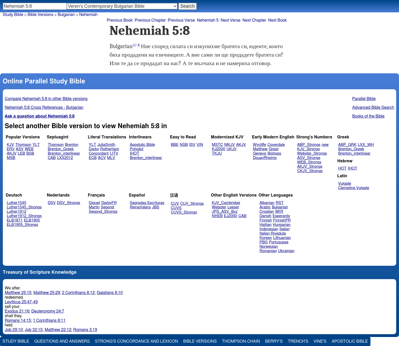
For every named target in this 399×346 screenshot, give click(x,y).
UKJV (231, 149)
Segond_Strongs (103, 212)
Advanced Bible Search (373, 107)
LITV (114, 153)
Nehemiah (88, 15)
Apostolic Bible (350, 341)
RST (280, 203)
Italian (284, 229)
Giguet (94, 203)
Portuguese (278, 242)
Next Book (277, 20)
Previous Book (120, 20)
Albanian (267, 203)
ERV (10, 149)
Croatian (267, 212)
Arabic (265, 207)
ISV (192, 145)
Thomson (23, 145)
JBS (155, 207)
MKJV (229, 145)
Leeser (233, 207)
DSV (52, 203)
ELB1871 (15, 220)
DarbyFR (109, 203)
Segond (107, 207)
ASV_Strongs (308, 158)
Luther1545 (16, 203)
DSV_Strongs (68, 203)
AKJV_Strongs (309, 166)
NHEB (217, 216)
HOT (342, 168)
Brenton (71, 145)
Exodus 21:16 (17, 311)
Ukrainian (286, 251)
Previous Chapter (150, 20)
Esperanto (281, 216)
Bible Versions (40, 15)
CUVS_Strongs (184, 212)
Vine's (320, 341)
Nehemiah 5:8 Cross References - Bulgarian (44, 107)
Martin (94, 207)
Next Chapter (254, 20)
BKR (279, 212)
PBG (264, 242)
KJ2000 (218, 149)
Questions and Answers (62, 341)
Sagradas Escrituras (147, 203)
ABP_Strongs (308, 145)
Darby (94, 149)
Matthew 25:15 (18, 293)
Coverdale (276, 145)
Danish (265, 216)
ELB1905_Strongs (22, 225)
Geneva (259, 153)
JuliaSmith (106, 145)
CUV (175, 204)
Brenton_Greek (61, 149)
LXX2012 (65, 158)
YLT (36, 145)
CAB (52, 158)
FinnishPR (282, 220)
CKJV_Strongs (310, 171)
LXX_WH (366, 145)
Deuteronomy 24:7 (47, 311)
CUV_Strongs (192, 204)
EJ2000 (230, 216)
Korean (266, 238)
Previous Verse (181, 20)
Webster (219, 207)
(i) (135, 45)
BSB (30, 153)
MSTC (217, 145)
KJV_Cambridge (226, 203)
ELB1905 (32, 220)
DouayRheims (265, 158)
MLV (111, 158)
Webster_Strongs (312, 153)
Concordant (98, 153)
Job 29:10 (14, 330)
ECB (92, 158)
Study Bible (13, 15)
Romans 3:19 (85, 330)
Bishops (274, 153)
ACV (102, 158)
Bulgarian (280, 207)
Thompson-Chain (241, 341)
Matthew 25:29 (46, 293)
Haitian (266, 225)
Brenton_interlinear (64, 153)
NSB (184, 145)
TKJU (217, 153)
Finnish (266, 220)
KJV (10, 145)
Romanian (268, 251)
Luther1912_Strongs (24, 216)
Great (273, 149)
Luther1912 (16, 212)
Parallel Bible (364, 99)
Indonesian (269, 229)
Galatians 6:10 (110, 293)
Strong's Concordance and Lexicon (136, 341)
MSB (11, 158)
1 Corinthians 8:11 (49, 320)
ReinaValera (140, 207)
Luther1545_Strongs (24, 207)
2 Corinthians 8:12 (78, 293)
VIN (200, 145)
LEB (21, 153)
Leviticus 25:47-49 (21, 302)
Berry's (274, 341)
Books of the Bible (368, 116)
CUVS (176, 208)
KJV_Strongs (308, 149)
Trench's (298, 341)
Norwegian (269, 247)
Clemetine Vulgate (353, 188)
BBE (175, 145)
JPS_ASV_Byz (225, 212)
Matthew (260, 149)
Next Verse (230, 20)
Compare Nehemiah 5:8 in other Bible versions (46, 99)
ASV (19, 149)
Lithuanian (282, 238)
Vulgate (344, 183)
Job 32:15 (34, 330)
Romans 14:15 (18, 320)
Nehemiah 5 (208, 20)
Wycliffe (259, 145)
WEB (29, 149)
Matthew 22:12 (58, 330)
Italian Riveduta (273, 233)
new (325, 145)
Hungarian (282, 225)
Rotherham (109, 149)
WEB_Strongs (309, 162)
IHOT (134, 153)
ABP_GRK (347, 145)
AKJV (11, 153)
